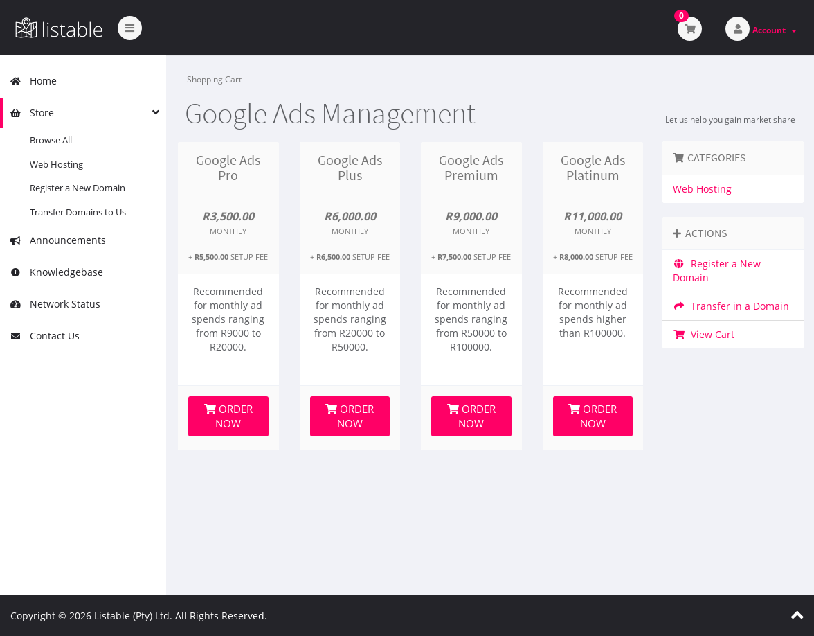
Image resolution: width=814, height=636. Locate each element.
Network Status (55, 303)
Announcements (58, 240)
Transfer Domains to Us (78, 212)
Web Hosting (56, 164)
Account (774, 30)
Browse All (51, 140)
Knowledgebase (56, 272)
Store (32, 112)
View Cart (703, 334)
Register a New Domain (77, 188)
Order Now (228, 416)
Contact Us (45, 335)
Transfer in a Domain (731, 305)
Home (33, 80)
